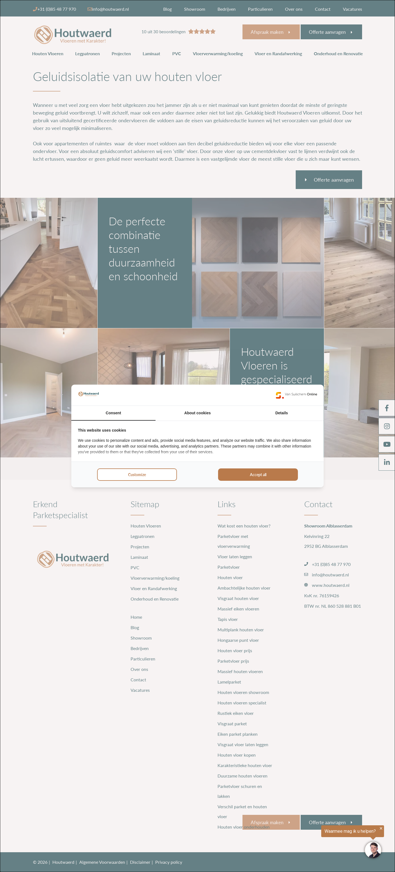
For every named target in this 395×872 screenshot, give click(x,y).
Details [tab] (281, 413)
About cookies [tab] (197, 413)
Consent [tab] (113, 413)
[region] (327, 842)
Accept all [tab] (258, 474)
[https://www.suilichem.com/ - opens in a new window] (296, 395)
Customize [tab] (137, 474)
